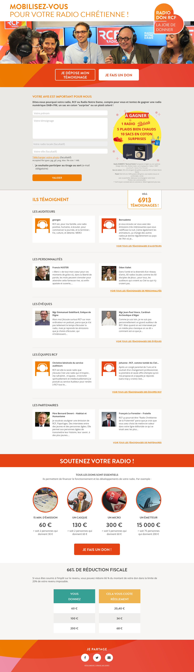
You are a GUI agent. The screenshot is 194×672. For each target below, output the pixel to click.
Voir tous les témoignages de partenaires (137, 442)
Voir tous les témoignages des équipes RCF (137, 392)
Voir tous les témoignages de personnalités (136, 290)
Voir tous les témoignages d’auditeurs (139, 246)
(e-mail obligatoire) (62, 167)
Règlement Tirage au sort (97, 665)
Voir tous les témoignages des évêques (139, 341)
